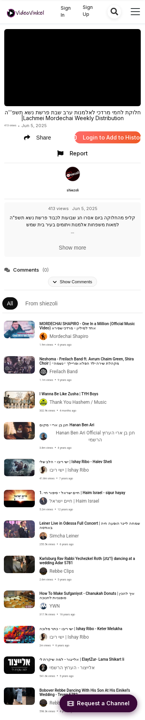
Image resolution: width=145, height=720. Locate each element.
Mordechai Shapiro (68, 336)
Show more (72, 248)
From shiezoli (42, 303)
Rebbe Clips (61, 571)
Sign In (66, 11)
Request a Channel (98, 703)
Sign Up (88, 10)
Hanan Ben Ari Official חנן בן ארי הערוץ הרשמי (95, 436)
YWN (54, 606)
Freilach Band (63, 371)
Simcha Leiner (64, 536)
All (10, 303)
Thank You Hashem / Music (77, 402)
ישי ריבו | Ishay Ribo (69, 470)
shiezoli (72, 190)
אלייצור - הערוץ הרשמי (72, 667)
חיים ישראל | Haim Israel (74, 501)
